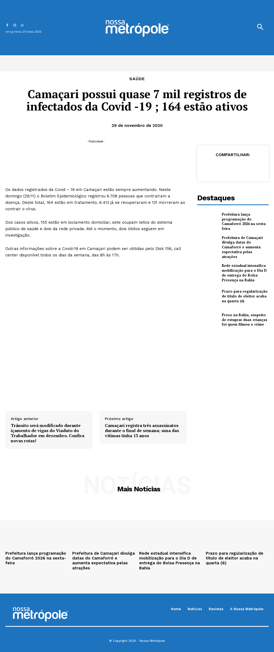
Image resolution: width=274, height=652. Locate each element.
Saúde (137, 79)
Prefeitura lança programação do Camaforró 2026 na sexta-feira (244, 221)
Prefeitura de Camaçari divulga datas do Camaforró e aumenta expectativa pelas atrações (244, 245)
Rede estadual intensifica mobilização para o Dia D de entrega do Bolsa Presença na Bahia (244, 268)
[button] (260, 28)
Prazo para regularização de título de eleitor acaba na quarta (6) (244, 291)
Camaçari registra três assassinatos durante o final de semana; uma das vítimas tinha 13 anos (142, 431)
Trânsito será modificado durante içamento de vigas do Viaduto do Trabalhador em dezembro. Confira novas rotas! (47, 433)
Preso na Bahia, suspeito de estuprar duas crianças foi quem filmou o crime (244, 315)
